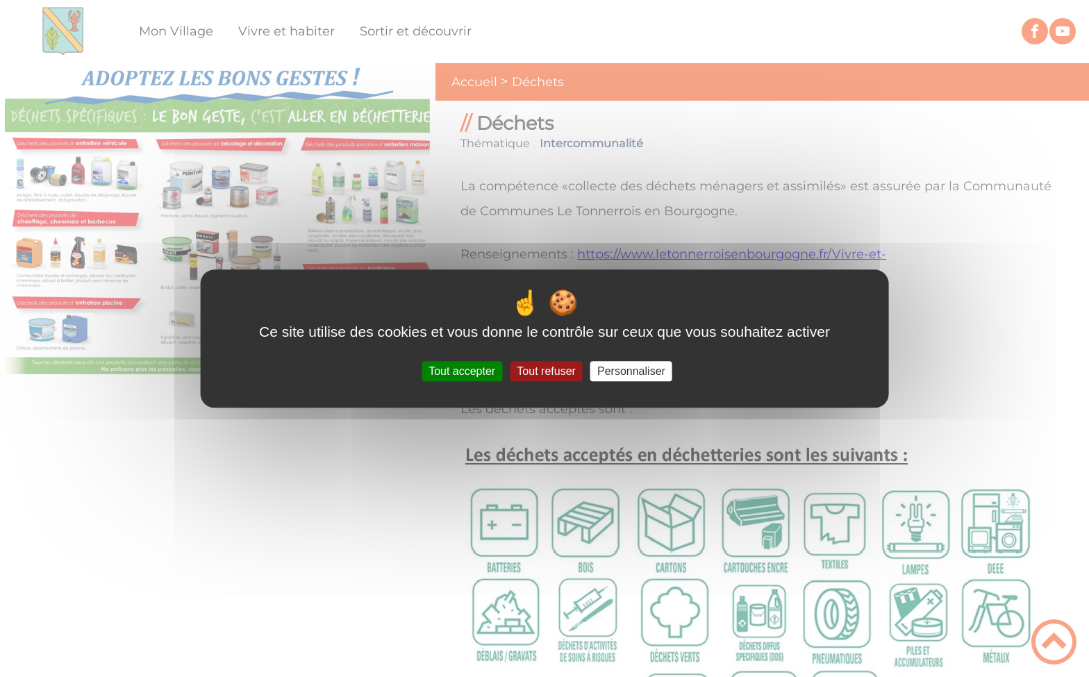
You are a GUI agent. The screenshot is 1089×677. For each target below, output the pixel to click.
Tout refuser (546, 371)
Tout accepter (462, 371)
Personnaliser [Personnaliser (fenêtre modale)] (631, 371)
